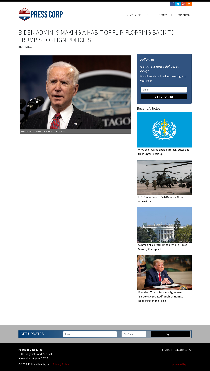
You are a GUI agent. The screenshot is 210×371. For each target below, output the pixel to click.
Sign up (170, 334)
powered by (182, 364)
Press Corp (40, 14)
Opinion (184, 15)
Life (172, 15)
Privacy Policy (61, 364)
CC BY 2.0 (61, 131)
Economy (160, 15)
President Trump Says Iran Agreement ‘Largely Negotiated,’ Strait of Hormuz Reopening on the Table (160, 296)
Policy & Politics (137, 15)
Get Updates (163, 96)
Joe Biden (25, 131)
